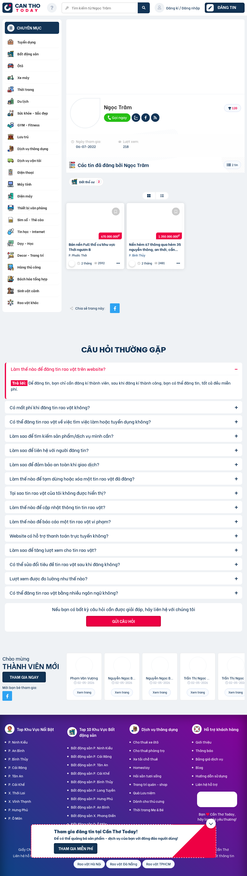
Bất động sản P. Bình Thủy (92, 781)
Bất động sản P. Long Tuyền (93, 790)
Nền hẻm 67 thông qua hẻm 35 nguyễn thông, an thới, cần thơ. (155, 247)
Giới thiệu (203, 742)
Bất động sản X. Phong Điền (93, 815)
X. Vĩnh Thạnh (19, 801)
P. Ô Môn (15, 818)
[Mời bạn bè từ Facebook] (7, 696)
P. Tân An (15, 775)
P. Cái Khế (16, 784)
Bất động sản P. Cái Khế (90, 773)
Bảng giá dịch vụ (209, 758)
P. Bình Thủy (18, 758)
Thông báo (204, 750)
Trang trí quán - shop (150, 784)
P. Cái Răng (17, 767)
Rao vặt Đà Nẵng (123, 863)
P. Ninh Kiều (17, 742)
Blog (199, 767)
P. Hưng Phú (18, 809)
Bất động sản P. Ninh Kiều (91, 747)
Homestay (141, 767)
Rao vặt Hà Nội (89, 863)
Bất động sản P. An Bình (90, 807)
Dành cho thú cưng (148, 801)
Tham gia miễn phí (75, 848)
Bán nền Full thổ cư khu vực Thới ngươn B (92, 247)
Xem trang (84, 692)
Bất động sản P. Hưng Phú (92, 798)
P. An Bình (16, 750)
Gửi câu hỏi (123, 621)
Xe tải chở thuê (145, 758)
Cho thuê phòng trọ (149, 750)
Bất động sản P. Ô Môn (89, 823)
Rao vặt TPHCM (158, 863)
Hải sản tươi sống (147, 775)
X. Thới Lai (16, 792)
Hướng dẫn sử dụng (211, 775)
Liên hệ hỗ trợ (207, 784)
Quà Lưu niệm (144, 792)
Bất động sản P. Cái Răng (91, 756)
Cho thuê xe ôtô (145, 742)
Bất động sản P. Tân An (89, 764)
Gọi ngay (117, 117)
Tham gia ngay (24, 677)
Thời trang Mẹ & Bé (148, 809)
